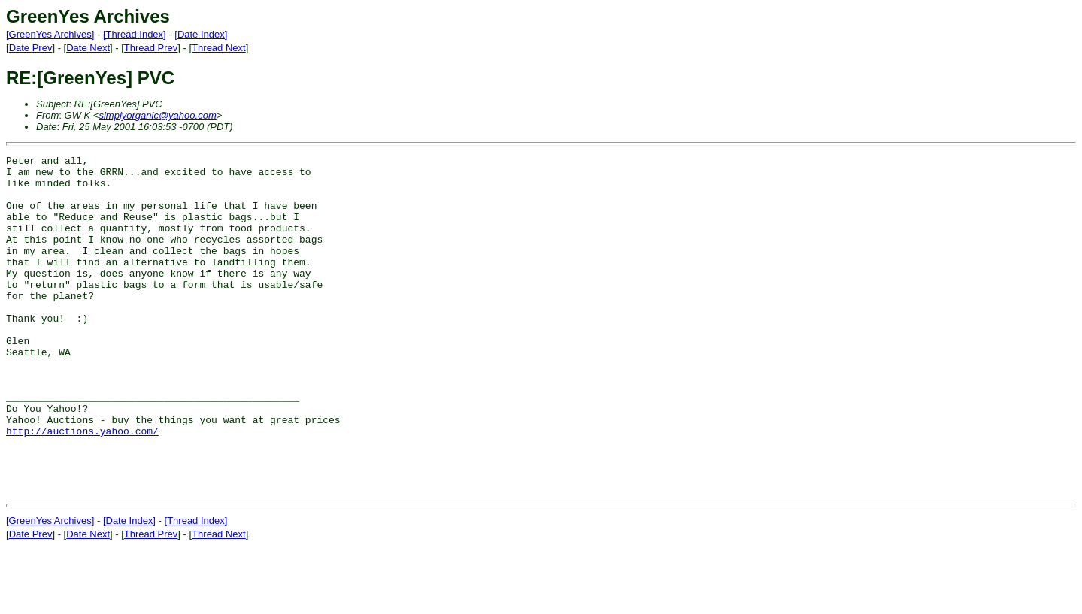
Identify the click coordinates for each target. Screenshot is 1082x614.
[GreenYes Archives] (50, 34)
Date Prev (31, 47)
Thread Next (219, 47)
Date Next (88, 47)
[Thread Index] (134, 34)
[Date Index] (200, 34)
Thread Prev (151, 47)
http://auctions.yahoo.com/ (82, 487)
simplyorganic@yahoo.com (157, 115)
